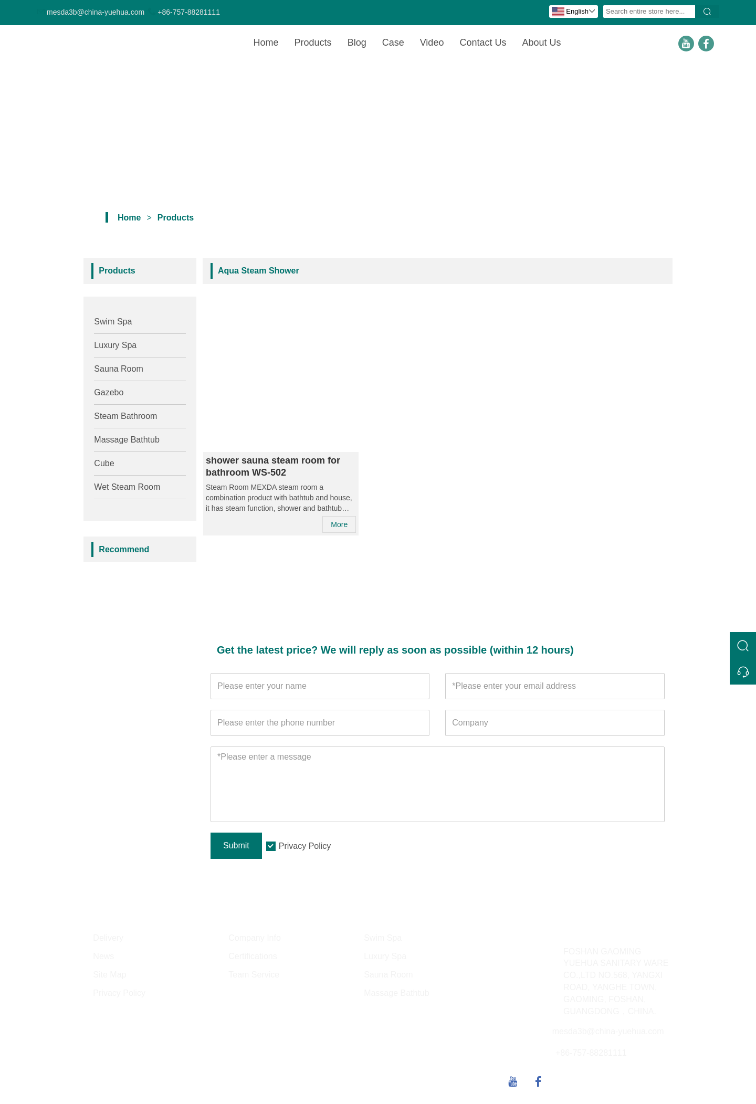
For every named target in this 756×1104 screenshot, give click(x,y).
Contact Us (482, 42)
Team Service (253, 974)
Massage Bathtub (127, 439)
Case (393, 42)
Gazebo (108, 392)
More (339, 524)
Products (313, 42)
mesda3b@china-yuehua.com (95, 12)
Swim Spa (113, 321)
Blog (357, 42)
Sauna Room (118, 368)
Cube (104, 463)
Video (432, 42)
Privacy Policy (305, 846)
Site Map (109, 974)
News (103, 956)
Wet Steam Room (127, 486)
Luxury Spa (115, 345)
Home (266, 42)
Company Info (254, 937)
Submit (236, 845)
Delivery (108, 937)
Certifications (252, 956)
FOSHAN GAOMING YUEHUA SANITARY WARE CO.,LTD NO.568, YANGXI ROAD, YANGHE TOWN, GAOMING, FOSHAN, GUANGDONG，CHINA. (615, 981)
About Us (541, 42)
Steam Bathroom (125, 416)
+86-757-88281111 (189, 12)
